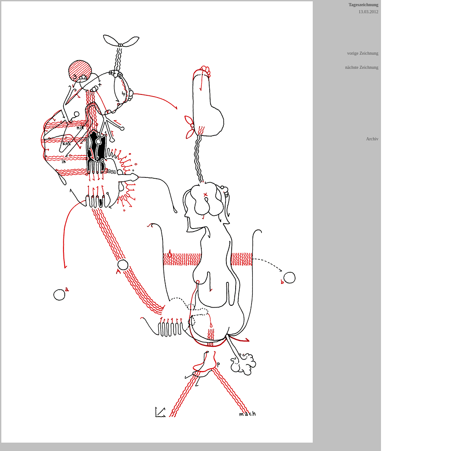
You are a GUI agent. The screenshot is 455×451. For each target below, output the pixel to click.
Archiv (372, 138)
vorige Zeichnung (362, 53)
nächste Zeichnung (361, 67)
